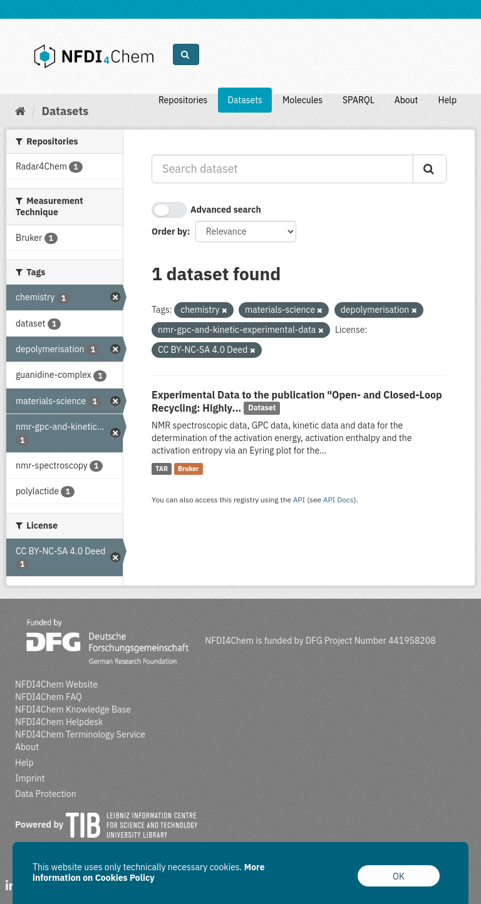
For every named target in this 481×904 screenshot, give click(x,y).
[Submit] (430, 169)
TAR (161, 468)
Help (447, 100)
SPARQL (359, 100)
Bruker (188, 468)
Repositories (183, 100)
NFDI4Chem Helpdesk (59, 722)
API (299, 499)
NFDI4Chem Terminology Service (80, 734)
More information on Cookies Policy (149, 872)
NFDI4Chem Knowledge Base (73, 709)
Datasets (244, 100)
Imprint (29, 778)
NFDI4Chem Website (56, 684)
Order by (169, 231)
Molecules (302, 100)
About (406, 100)
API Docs (338, 499)
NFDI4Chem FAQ (48, 697)
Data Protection (45, 794)
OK (399, 876)
